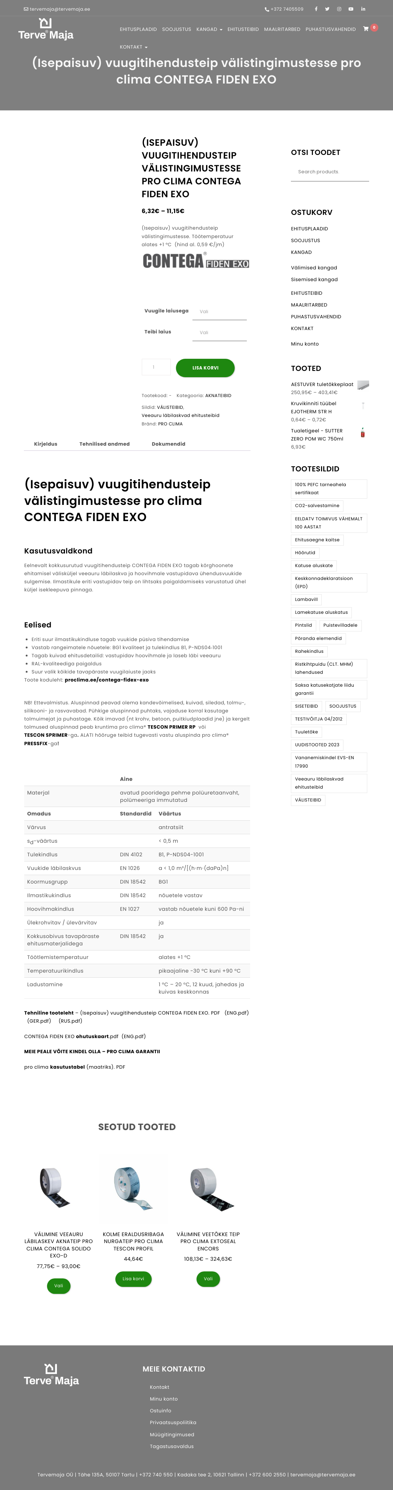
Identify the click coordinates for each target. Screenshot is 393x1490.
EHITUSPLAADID (138, 29)
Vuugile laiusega (166, 310)
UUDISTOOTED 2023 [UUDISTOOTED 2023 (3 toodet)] (317, 745)
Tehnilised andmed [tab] (104, 443)
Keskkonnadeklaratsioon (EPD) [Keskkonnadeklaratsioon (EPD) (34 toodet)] (324, 583)
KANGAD (209, 29)
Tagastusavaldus (172, 1446)
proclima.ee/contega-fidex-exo (107, 679)
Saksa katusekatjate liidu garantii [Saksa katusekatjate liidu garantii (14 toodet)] (324, 689)
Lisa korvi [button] (133, 1279)
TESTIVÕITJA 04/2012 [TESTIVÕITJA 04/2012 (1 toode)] (318, 719)
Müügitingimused (172, 1434)
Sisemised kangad (314, 279)
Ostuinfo (160, 1410)
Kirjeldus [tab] (45, 443)
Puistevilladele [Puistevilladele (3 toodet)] (341, 625)
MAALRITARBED (282, 29)
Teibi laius (157, 331)
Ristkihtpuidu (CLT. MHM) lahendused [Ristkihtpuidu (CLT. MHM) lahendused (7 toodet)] (324, 668)
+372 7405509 (287, 9)
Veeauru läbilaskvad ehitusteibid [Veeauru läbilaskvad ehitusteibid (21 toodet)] (319, 783)
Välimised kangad (314, 267)
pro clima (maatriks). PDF (74, 1066)
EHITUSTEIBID (243, 29)
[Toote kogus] (156, 367)
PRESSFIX (36, 743)
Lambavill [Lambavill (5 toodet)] (306, 600)
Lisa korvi (205, 368)
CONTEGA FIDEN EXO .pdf (71, 1036)
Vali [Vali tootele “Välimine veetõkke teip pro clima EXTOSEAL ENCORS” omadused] (208, 1279)
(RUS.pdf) (70, 1020)
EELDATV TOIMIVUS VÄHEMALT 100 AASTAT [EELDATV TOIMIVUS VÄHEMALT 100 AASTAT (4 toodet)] (329, 523)
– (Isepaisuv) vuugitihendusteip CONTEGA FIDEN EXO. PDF (122, 1012)
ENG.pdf (134, 1036)
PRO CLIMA (170, 424)
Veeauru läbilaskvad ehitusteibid (181, 416)
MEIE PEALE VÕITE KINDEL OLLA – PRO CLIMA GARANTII (92, 1051)
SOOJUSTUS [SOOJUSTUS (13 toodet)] (343, 706)
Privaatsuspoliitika (173, 1422)
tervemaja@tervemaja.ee (60, 9)
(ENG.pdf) (236, 1012)
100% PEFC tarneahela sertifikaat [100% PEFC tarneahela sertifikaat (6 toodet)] (320, 489)
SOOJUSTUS (176, 29)
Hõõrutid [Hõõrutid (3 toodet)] (305, 553)
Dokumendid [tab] (169, 443)
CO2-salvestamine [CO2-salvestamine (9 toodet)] (317, 506)
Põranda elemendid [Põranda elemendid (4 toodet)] (318, 639)
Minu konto (305, 343)
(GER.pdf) (39, 1020)
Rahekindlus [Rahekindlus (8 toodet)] (309, 651)
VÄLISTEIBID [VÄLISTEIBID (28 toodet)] (308, 800)
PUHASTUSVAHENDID (331, 29)
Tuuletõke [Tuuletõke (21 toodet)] (306, 732)
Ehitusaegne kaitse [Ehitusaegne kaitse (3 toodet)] (317, 540)
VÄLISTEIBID (170, 407)
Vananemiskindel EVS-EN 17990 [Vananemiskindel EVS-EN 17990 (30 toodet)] (324, 762)
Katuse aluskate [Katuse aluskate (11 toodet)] (314, 566)
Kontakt (159, 1387)
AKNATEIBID (218, 396)
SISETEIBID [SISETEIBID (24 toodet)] (306, 706)
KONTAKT (134, 46)
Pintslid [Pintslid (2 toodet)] (303, 625)
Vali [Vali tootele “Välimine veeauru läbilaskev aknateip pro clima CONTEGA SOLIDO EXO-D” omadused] (58, 1286)
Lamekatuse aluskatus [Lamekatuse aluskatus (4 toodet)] (321, 612)
